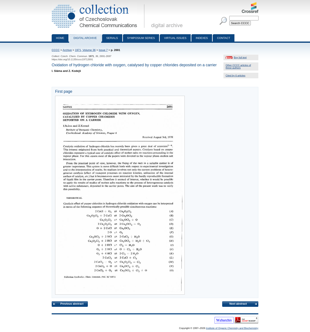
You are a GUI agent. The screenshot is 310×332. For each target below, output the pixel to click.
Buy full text (240, 57)
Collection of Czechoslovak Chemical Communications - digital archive (99, 4)
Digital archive (85, 38)
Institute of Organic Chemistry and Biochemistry (232, 328)
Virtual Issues (175, 38)
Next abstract (238, 303)
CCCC (56, 50)
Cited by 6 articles (235, 75)
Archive (67, 50)
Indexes (202, 38)
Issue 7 (103, 50)
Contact (223, 38)
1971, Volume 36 (85, 50)
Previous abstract (71, 303)
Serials (112, 38)
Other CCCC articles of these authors (238, 66)
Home (60, 38)
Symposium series (141, 38)
